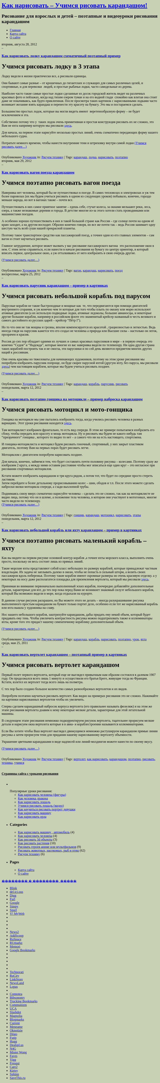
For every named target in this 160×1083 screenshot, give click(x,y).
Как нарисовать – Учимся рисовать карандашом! (74, 5)
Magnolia (16, 1016)
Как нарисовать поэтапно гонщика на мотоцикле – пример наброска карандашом (72, 399)
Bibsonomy (17, 997)
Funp (13, 1037)
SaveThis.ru (17, 1078)
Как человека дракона (33, 798)
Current (15, 1023)
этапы (137, 515)
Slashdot (15, 1012)
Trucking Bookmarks (23, 1001)
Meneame (16, 1026)
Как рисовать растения (33, 843)
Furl (12, 899)
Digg (13, 895)
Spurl (13, 910)
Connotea (16, 994)
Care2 (14, 1067)
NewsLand (17, 983)
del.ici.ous (16, 892)
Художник (29, 157)
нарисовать (106, 157)
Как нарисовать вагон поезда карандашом (38, 172)
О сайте (15, 37)
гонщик (78, 515)
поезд (119, 270)
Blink (13, 888)
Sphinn (14, 1074)
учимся (19, 762)
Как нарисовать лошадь (34, 802)
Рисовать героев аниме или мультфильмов (47, 847)
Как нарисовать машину (34, 813)
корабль (94, 384)
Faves (13, 1056)
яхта (144, 639)
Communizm (18, 1005)
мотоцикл (107, 515)
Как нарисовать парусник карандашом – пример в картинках (55, 285)
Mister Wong (18, 1052)
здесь (68, 125)
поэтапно (121, 157)
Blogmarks (17, 1019)
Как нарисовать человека (35, 836)
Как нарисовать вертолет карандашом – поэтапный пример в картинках (64, 654)
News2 (14, 932)
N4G (13, 1048)
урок (136, 639)
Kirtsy (14, 1070)
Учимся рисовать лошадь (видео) (41, 805)
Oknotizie (16, 1030)
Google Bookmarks (22, 950)
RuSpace (15, 939)
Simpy (14, 906)
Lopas (14, 986)
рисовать (122, 384)
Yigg (13, 1059)
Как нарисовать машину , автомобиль (44, 832)
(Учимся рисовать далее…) (20, 260)
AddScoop (17, 935)
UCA (13, 1008)
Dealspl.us (16, 1045)
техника (7, 762)
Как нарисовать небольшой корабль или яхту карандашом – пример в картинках (72, 530)
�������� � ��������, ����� (39, 881)
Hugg (13, 1041)
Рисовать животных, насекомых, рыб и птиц (48, 850)
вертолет (79, 759)
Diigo (13, 1034)
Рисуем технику (53, 157)
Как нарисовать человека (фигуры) (42, 794)
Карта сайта (18, 33)
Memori (15, 946)
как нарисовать (97, 759)
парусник (107, 384)
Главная (15, 30)
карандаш (80, 157)
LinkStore (16, 979)
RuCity (14, 975)
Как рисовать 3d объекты (35, 839)
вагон (77, 270)
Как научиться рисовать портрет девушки (46, 809)
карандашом (117, 759)
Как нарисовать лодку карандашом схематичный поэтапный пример (61, 56)
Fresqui (15, 1063)
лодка (92, 157)
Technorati (17, 972)
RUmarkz (16, 943)
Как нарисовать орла (32, 816)
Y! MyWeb (17, 913)
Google (14, 902)
